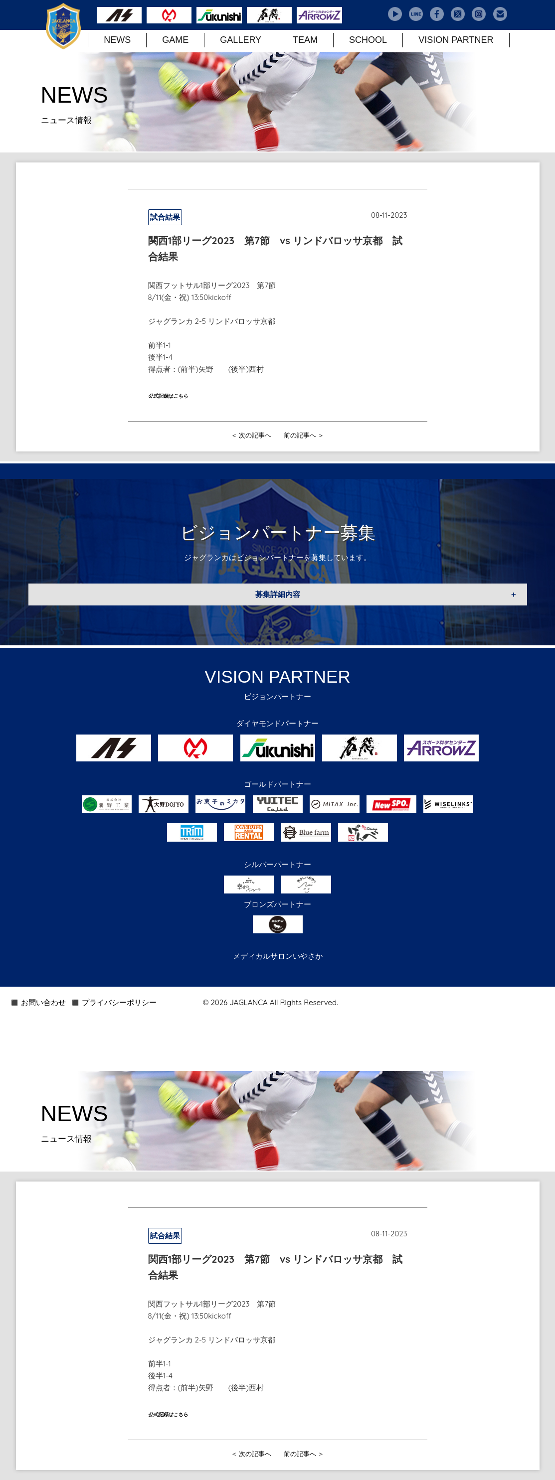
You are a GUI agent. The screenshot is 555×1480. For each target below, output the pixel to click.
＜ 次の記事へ (251, 435)
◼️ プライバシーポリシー (114, 1002)
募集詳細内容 (277, 594)
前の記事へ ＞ (304, 435)
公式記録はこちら (168, 396)
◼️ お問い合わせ (38, 1002)
